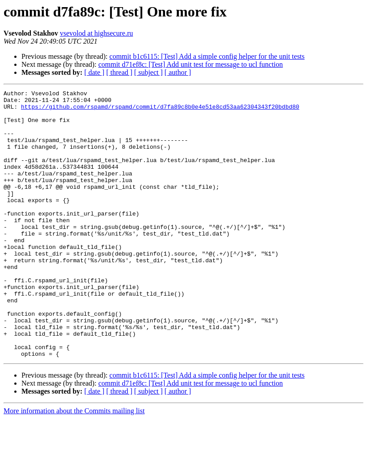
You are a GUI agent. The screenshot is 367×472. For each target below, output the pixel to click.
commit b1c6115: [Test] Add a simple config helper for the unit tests (207, 56)
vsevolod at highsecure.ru (96, 33)
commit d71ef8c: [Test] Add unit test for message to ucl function (190, 64)
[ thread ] (119, 72)
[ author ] (178, 72)
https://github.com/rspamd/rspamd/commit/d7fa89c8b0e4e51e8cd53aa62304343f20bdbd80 (160, 110)
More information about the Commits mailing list (74, 464)
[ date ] (94, 72)
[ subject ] (148, 72)
